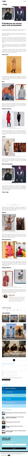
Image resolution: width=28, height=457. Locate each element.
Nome (3, 372)
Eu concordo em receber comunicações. (7, 447)
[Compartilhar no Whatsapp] (3, 310)
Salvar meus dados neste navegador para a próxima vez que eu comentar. (12, 377)
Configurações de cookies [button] (4, 455)
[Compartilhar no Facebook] (7, 310)
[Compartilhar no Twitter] (10, 310)
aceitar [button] (9, 455)
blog (4, 4)
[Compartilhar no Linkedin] (17, 310)
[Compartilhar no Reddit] (21, 310)
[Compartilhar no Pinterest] (14, 310)
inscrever (14, 449)
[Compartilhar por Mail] (24, 310)
